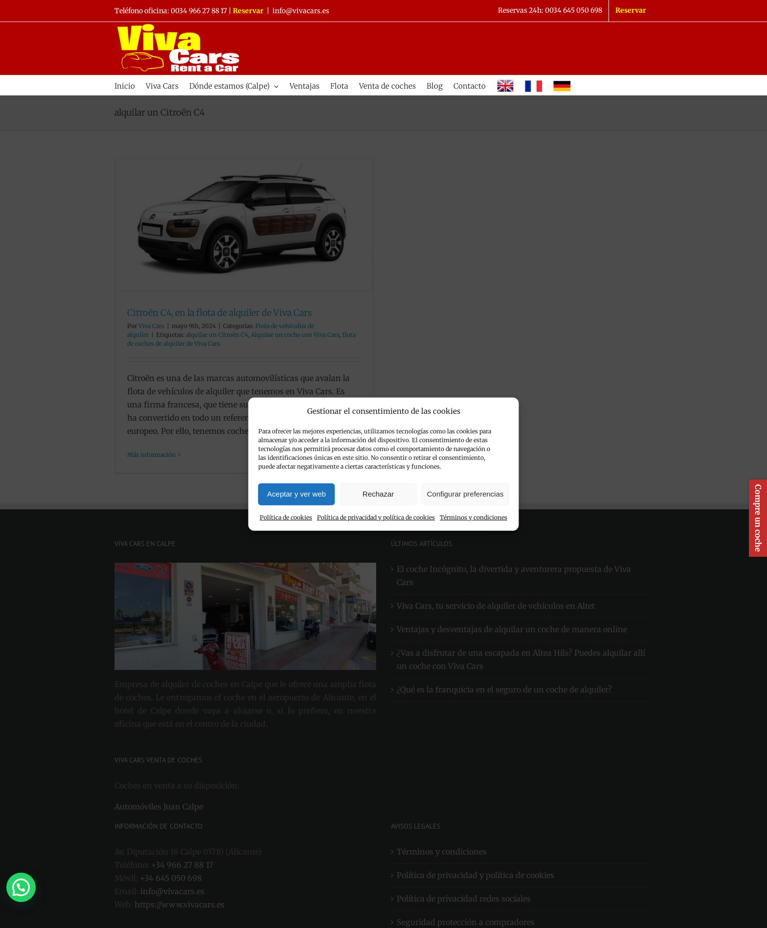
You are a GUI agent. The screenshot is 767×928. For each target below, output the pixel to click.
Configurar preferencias (465, 494)
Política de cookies (286, 517)
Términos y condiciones (473, 517)
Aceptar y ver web (296, 494)
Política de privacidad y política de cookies (376, 517)
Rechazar (378, 494)
